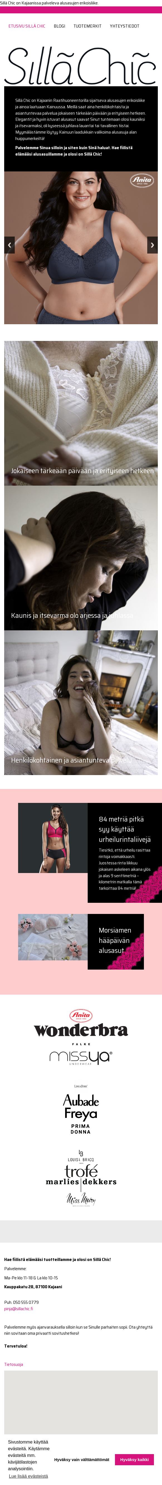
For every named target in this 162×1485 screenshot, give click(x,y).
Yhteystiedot (124, 26)
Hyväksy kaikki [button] (134, 1459)
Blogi (59, 26)
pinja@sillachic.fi (18, 1308)
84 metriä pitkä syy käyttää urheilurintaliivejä (125, 829)
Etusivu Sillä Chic (26, 26)
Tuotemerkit (87, 26)
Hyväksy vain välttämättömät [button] (81, 1459)
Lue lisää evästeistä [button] (28, 1476)
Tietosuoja (13, 1364)
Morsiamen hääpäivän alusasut (115, 940)
